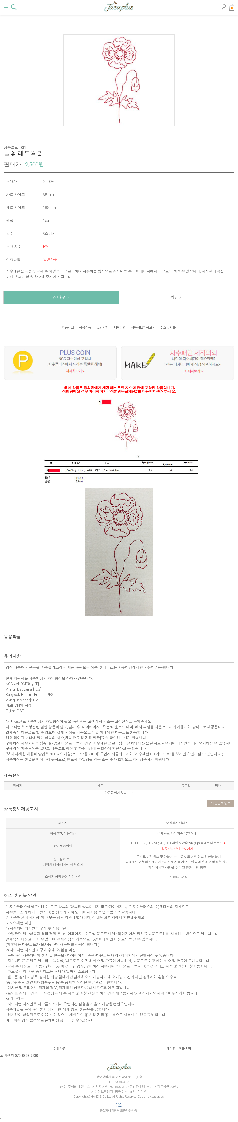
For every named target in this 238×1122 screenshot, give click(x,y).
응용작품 (85, 328)
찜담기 (176, 297)
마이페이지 (224, 7)
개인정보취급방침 (178, 1049)
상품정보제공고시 (143, 328)
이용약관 (59, 1049)
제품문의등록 (221, 803)
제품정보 (68, 328)
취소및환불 (168, 328)
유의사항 (102, 328)
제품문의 (120, 328)
